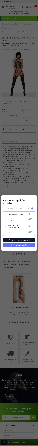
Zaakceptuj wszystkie (19, 245)
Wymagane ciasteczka (15, 209)
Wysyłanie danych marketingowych (13, 226)
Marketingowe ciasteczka (16, 214)
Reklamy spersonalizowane (16, 233)
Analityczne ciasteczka (15, 220)
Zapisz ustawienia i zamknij (19, 240)
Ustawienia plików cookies (14, 202)
